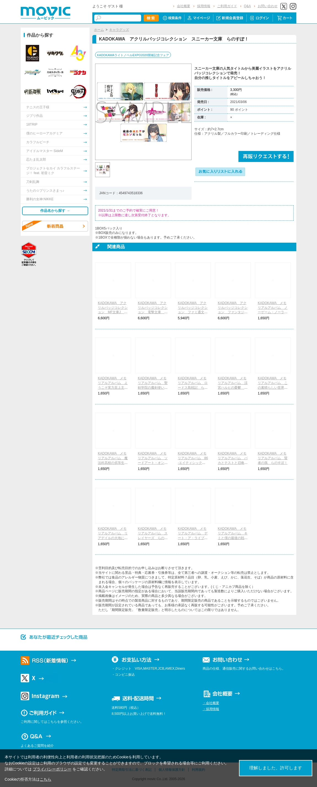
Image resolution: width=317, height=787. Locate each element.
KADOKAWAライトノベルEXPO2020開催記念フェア (133, 55)
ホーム (99, 30)
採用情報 (203, 6)
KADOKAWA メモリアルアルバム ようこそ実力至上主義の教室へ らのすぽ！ (113, 387)
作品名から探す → (55, 211)
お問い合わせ (268, 6)
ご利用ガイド (227, 6)
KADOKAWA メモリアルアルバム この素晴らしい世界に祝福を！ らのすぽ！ (273, 387)
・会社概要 (211, 703)
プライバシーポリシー (52, 769)
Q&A (247, 6)
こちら (45, 779)
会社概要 (183, 6)
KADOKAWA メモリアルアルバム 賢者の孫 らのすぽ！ (273, 458)
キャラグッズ (119, 30)
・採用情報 (211, 709)
